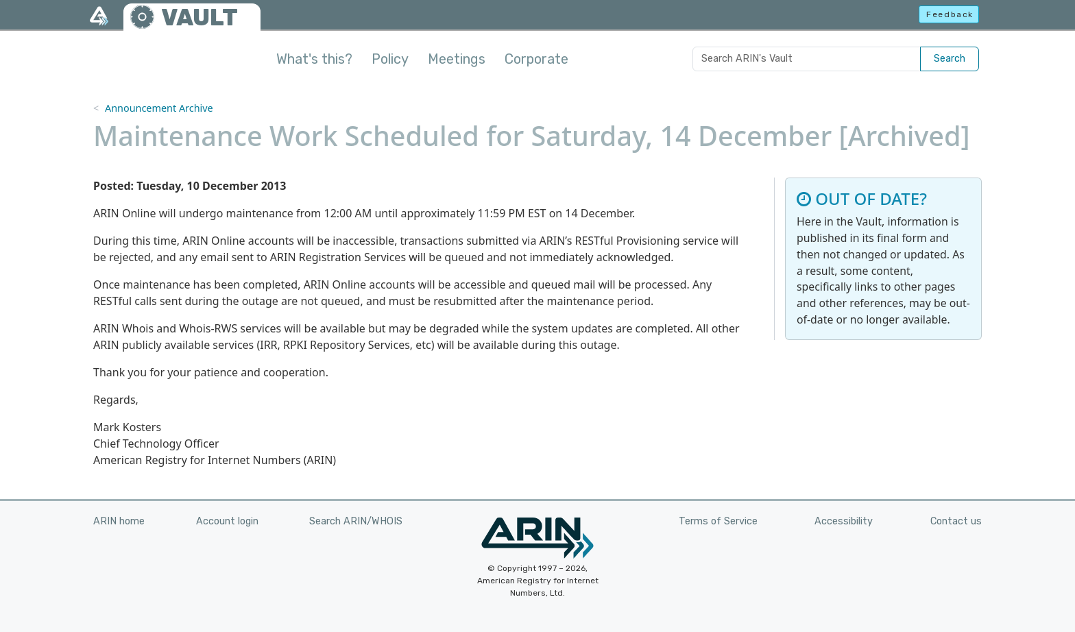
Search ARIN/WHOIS (355, 521)
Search (949, 58)
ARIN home (119, 521)
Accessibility (843, 521)
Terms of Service (718, 521)
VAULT (199, 17)
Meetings (456, 59)
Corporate (536, 59)
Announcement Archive (159, 107)
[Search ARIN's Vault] (806, 59)
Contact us (956, 521)
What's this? (314, 59)
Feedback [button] (950, 14)
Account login (227, 521)
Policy (390, 59)
